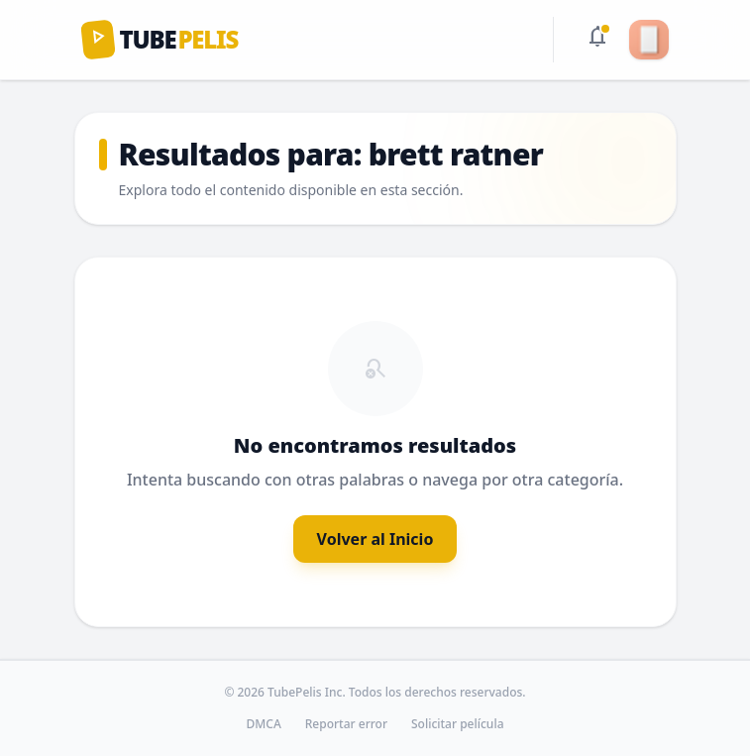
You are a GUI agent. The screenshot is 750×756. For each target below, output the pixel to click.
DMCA (264, 724)
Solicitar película (457, 724)
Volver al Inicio (375, 539)
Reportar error (346, 724)
